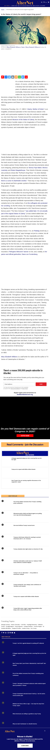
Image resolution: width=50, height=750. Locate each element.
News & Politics (33, 5)
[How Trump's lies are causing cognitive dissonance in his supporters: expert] (6, 459)
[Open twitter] (44, 2)
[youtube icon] (9, 607)
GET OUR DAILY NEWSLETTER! (24, 5)
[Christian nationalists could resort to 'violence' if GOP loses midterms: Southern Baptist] (6, 539)
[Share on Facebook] (6, 77)
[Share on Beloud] (26, 77)
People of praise (16, 603)
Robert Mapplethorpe (18, 142)
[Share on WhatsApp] (19, 77)
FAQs (17, 5)
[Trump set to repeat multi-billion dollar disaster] (6, 447)
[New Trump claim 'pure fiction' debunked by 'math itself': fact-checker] (6, 640)
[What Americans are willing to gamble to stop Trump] (6, 690)
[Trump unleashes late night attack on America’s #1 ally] (6, 527)
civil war (23, 599)
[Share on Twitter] (9, 77)
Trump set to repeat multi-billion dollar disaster (24, 444)
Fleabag (36, 202)
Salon (23, 47)
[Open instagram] (6, 607)
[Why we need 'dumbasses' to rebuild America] (6, 701)
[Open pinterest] (8, 607)
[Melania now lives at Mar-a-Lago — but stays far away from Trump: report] (6, 680)
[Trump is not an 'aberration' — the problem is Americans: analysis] (6, 551)
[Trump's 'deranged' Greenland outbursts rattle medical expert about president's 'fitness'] (6, 660)
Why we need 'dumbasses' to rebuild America (25, 698)
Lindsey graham (28, 601)
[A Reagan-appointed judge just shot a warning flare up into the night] (6, 436)
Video (2, 52)
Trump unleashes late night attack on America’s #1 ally (28, 523)
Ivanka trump (26, 603)
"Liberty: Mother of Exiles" (35, 104)
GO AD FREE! (40, 5)
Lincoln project (38, 601)
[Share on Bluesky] (22, 77)
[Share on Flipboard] (2, 77)
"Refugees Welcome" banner (18, 223)
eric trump (34, 603)
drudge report (10, 601)
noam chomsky (15, 599)
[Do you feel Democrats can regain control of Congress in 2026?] (25, 386)
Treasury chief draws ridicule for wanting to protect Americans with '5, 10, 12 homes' (27, 512)
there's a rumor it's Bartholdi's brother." (14, 152)
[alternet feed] (45, 2)
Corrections (12, 5)
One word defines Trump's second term (24, 500)
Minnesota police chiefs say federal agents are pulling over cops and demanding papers (27, 488)
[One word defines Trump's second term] (6, 503)
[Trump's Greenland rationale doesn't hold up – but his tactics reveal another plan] (6, 670)
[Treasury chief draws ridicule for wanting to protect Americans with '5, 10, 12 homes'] (6, 515)
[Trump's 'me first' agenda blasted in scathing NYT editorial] (6, 620)
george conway (5, 599)
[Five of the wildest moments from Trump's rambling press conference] (6, 480)
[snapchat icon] (10, 607)
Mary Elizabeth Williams (14, 47)
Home (2, 9)
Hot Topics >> (6, 5)
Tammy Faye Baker (35, 139)
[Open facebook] (43, 2)
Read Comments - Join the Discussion (25, 419)
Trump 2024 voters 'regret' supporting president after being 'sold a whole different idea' (27, 583)
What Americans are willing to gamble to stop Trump (27, 688)
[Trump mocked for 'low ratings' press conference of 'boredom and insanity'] (6, 563)
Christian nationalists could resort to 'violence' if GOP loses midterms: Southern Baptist (27, 536)
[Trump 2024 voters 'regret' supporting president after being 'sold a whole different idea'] (6, 586)
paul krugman (19, 601)
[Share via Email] (12, 77)
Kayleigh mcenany (32, 599)
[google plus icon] (5, 607)
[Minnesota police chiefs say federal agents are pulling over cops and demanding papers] (6, 491)
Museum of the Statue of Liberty (23, 114)
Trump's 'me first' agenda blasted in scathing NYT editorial (28, 618)
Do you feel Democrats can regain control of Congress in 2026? (25, 404)
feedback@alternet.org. (25, 369)
